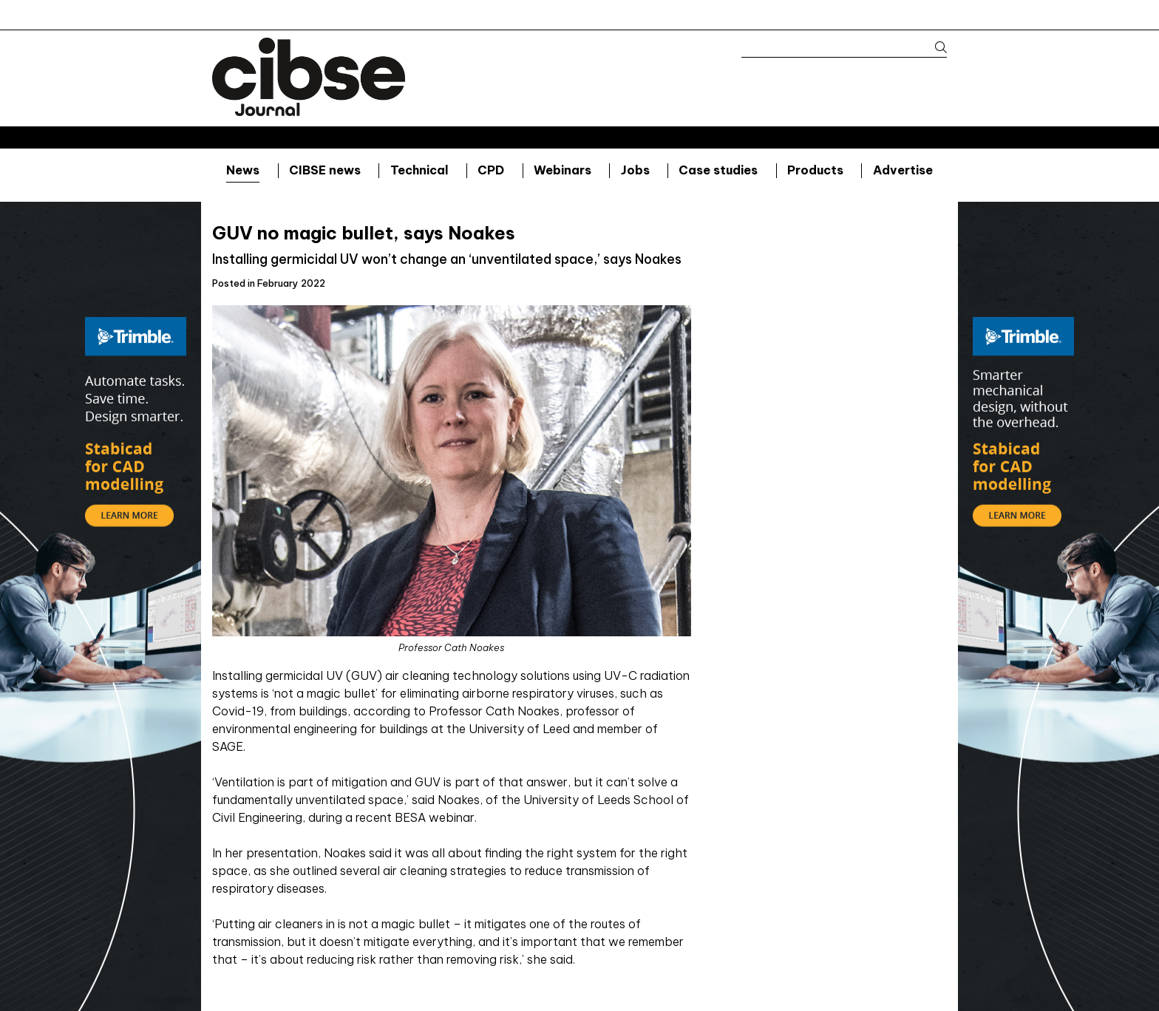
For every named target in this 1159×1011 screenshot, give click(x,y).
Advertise (903, 170)
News (242, 170)
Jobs (635, 170)
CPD (490, 170)
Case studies (718, 170)
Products (815, 170)
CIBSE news (325, 170)
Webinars (562, 170)
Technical (419, 170)
